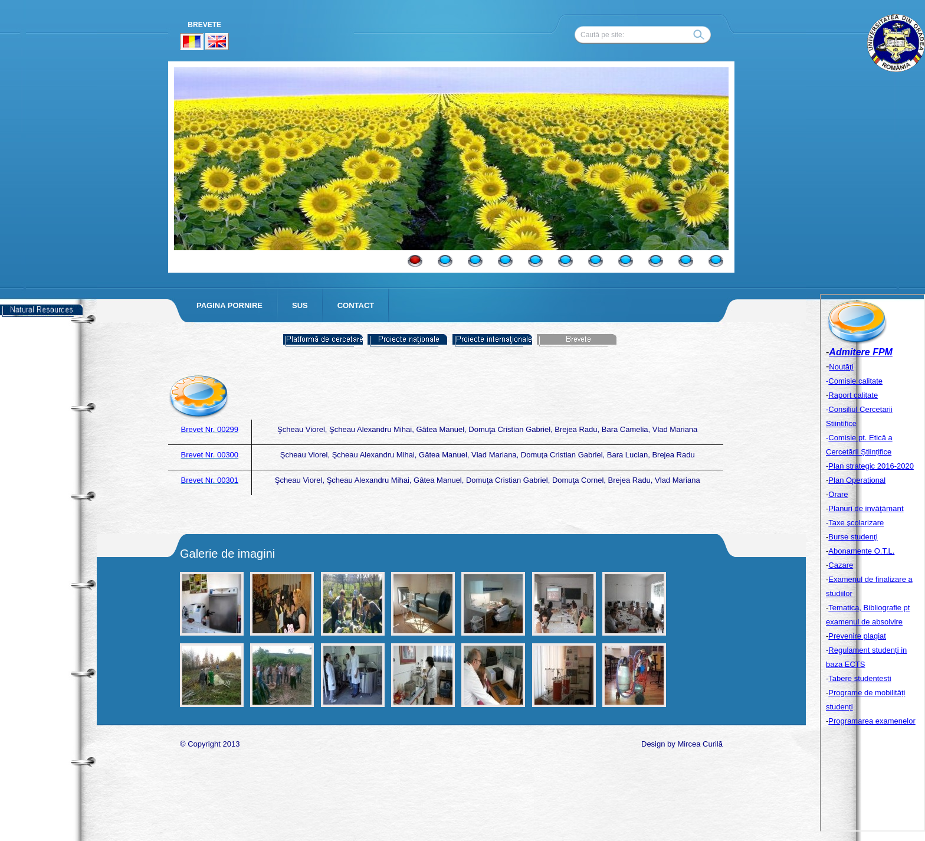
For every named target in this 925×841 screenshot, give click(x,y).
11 (715, 261)
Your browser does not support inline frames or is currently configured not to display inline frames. (872, 563)
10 (685, 261)
